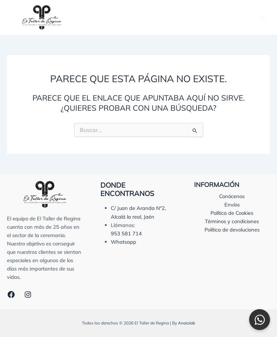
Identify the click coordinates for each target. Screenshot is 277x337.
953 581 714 (126, 233)
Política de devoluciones (232, 229)
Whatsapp (123, 241)
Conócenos (232, 196)
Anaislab (186, 323)
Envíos (232, 204)
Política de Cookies (231, 213)
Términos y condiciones (232, 221)
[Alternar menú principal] (262, 17)
